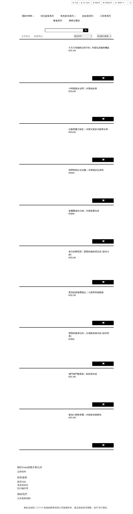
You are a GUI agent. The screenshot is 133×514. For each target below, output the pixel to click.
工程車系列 (105, 16)
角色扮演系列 (68, 16)
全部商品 (25, 36)
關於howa (28, 16)
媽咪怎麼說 (74, 20)
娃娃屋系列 (87, 16)
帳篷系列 (57, 20)
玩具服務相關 (23, 498)
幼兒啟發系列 (47, 16)
